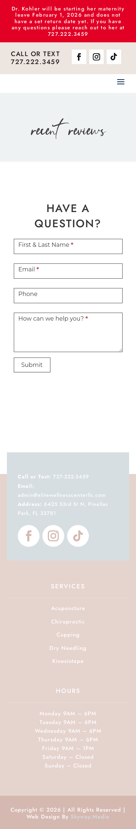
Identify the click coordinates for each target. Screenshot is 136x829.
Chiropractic (68, 622)
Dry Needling (68, 648)
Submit (32, 364)
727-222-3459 (53, 476)
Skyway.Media (90, 817)
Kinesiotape (68, 661)
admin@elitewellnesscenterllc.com (62, 495)
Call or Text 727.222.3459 (35, 58)
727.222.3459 (68, 34)
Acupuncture (68, 608)
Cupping (68, 635)
